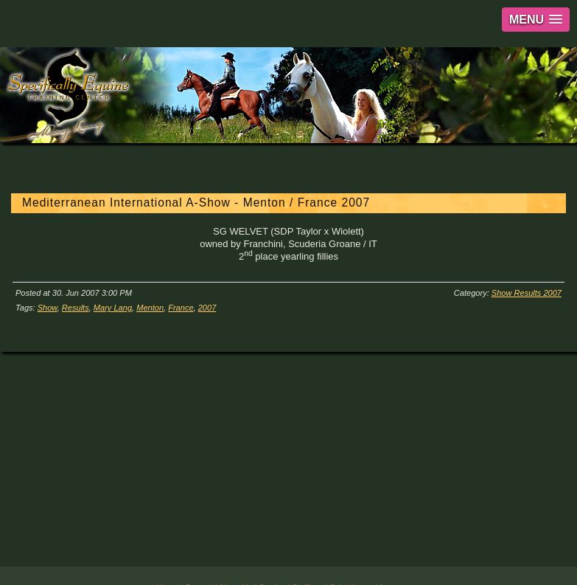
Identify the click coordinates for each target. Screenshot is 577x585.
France (180, 307)
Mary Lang (113, 307)
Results (75, 307)
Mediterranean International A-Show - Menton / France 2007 (196, 202)
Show (47, 307)
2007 (207, 307)
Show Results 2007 (527, 292)
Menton (150, 307)
